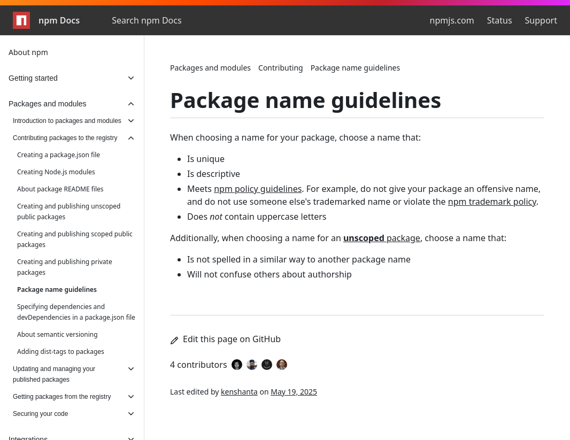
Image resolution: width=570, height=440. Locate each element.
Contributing (280, 68)
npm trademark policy (492, 201)
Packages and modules (210, 68)
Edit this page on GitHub (225, 339)
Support (541, 20)
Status (499, 20)
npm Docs (46, 20)
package (381, 238)
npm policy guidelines (258, 189)
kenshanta (239, 392)
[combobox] (169, 20)
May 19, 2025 (294, 392)
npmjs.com (452, 20)
